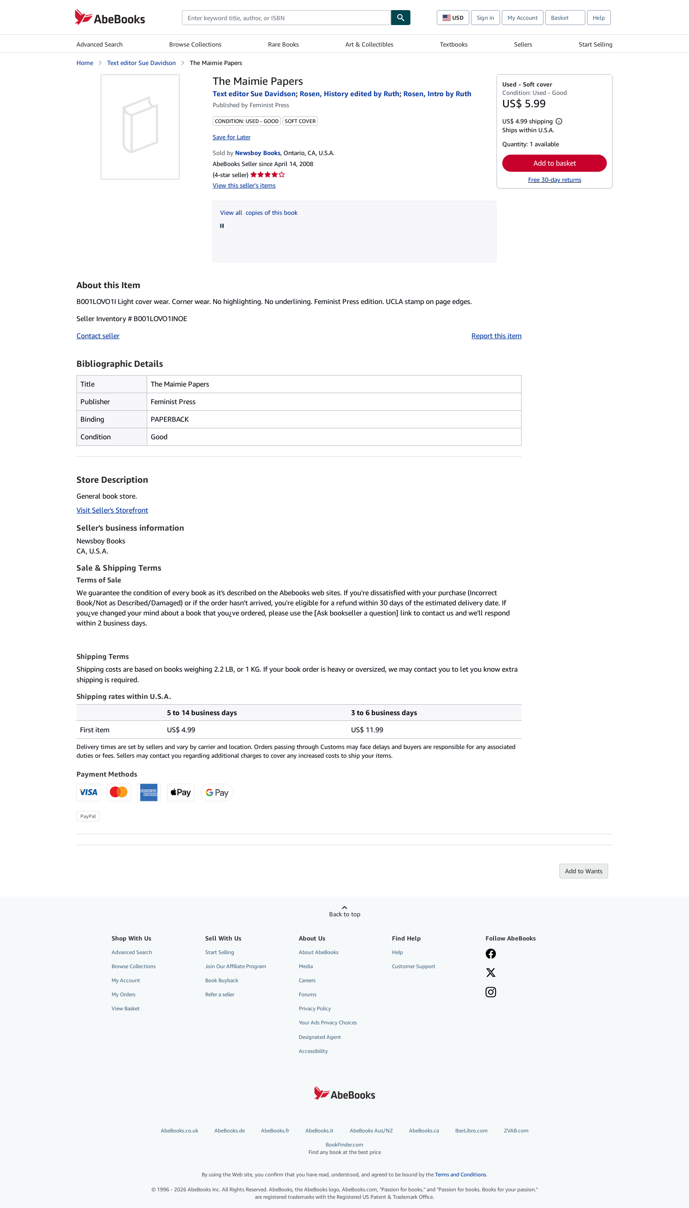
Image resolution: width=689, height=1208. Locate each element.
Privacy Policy (315, 1008)
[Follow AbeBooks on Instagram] (491, 993)
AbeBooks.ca (424, 1130)
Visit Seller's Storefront (112, 510)
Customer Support (413, 966)
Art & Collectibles (369, 44)
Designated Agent (320, 1037)
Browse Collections (195, 44)
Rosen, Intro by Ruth (437, 93)
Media (306, 966)
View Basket (126, 1008)
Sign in (485, 17)
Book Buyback (221, 980)
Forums (307, 994)
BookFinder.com (344, 1148)
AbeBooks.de (229, 1130)
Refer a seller (219, 994)
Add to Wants (583, 871)
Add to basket (554, 163)
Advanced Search (99, 44)
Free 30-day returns (554, 179)
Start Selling (596, 44)
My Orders (123, 994)
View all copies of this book (258, 212)
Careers (307, 980)
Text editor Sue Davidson (141, 62)
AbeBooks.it (319, 1130)
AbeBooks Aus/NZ (371, 1130)
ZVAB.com (516, 1130)
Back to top (344, 914)
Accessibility (313, 1051)
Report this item (496, 335)
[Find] (400, 17)
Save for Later (231, 137)
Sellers (523, 44)
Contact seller (98, 335)
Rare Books (283, 44)
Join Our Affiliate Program (235, 966)
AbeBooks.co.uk (179, 1130)
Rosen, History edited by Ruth (349, 93)
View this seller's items (244, 185)
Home (84, 62)
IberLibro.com (471, 1130)
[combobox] (286, 17)
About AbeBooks (318, 952)
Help (599, 17)
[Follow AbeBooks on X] (491, 973)
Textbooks (454, 44)
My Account (523, 17)
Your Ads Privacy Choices (328, 1022)
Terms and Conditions (460, 1174)
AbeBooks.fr (275, 1130)
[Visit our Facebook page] (491, 954)
